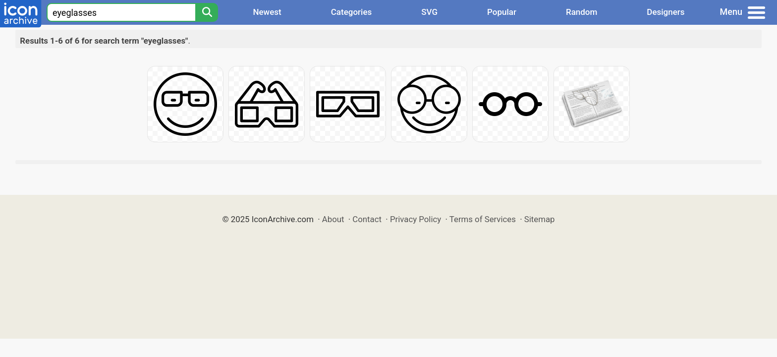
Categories (351, 12)
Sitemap (539, 219)
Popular (501, 12)
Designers (665, 12)
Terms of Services (482, 219)
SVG (429, 12)
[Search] (206, 12)
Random (581, 12)
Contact (367, 219)
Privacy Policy (415, 219)
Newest (267, 12)
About (333, 219)
